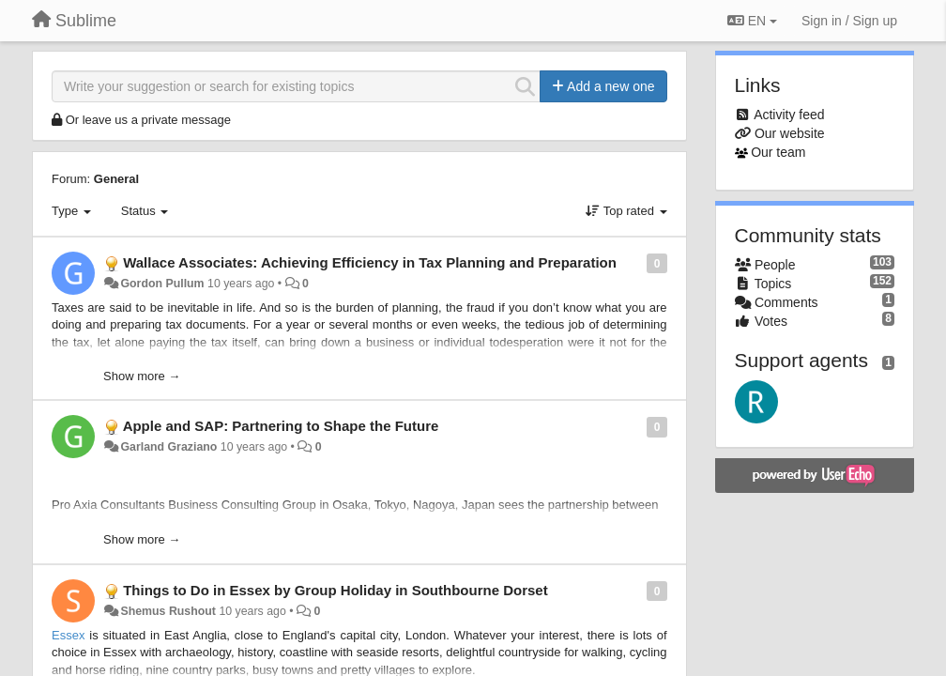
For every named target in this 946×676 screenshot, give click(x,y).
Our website (790, 133)
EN (752, 20)
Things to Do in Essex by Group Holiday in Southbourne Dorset (335, 590)
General (116, 179)
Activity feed (789, 114)
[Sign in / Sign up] (849, 21)
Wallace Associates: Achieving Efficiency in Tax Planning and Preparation (370, 262)
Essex (68, 635)
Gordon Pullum (162, 283)
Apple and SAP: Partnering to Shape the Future (281, 426)
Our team (778, 152)
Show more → (141, 376)
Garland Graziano (168, 446)
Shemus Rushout (168, 611)
